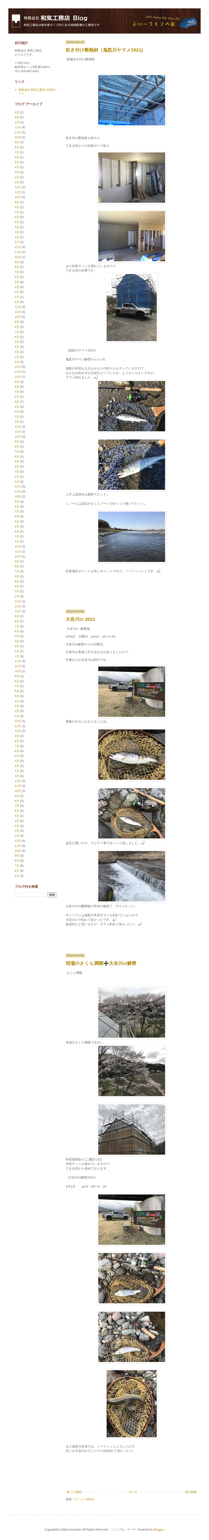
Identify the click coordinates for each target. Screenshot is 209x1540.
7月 (17, 152)
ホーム (133, 1492)
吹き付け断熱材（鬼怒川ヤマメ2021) (104, 50)
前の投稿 (191, 1492)
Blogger (158, 1529)
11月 (18, 132)
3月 (17, 172)
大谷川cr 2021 (80, 619)
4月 (17, 112)
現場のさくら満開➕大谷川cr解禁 (101, 963)
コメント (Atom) (83, 1499)
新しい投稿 (74, 1492)
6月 (17, 157)
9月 (17, 142)
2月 (17, 117)
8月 (17, 147)
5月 (17, 162)
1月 (17, 122)
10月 (18, 137)
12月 (18, 127)
